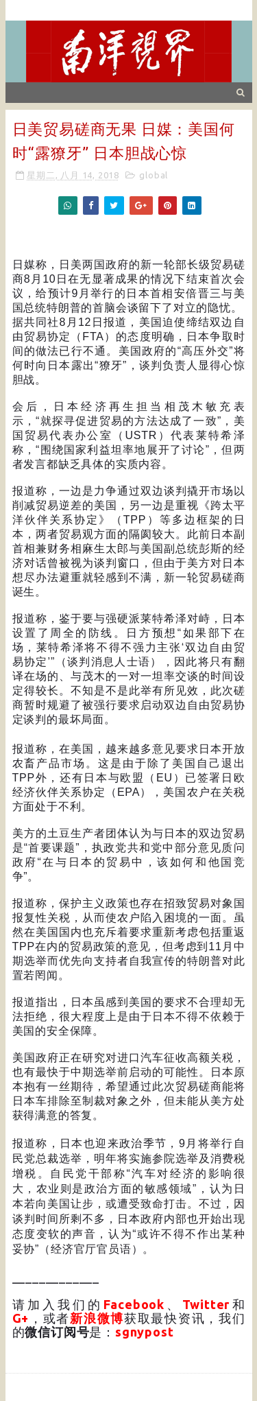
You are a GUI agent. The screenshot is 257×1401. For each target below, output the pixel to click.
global (153, 175)
